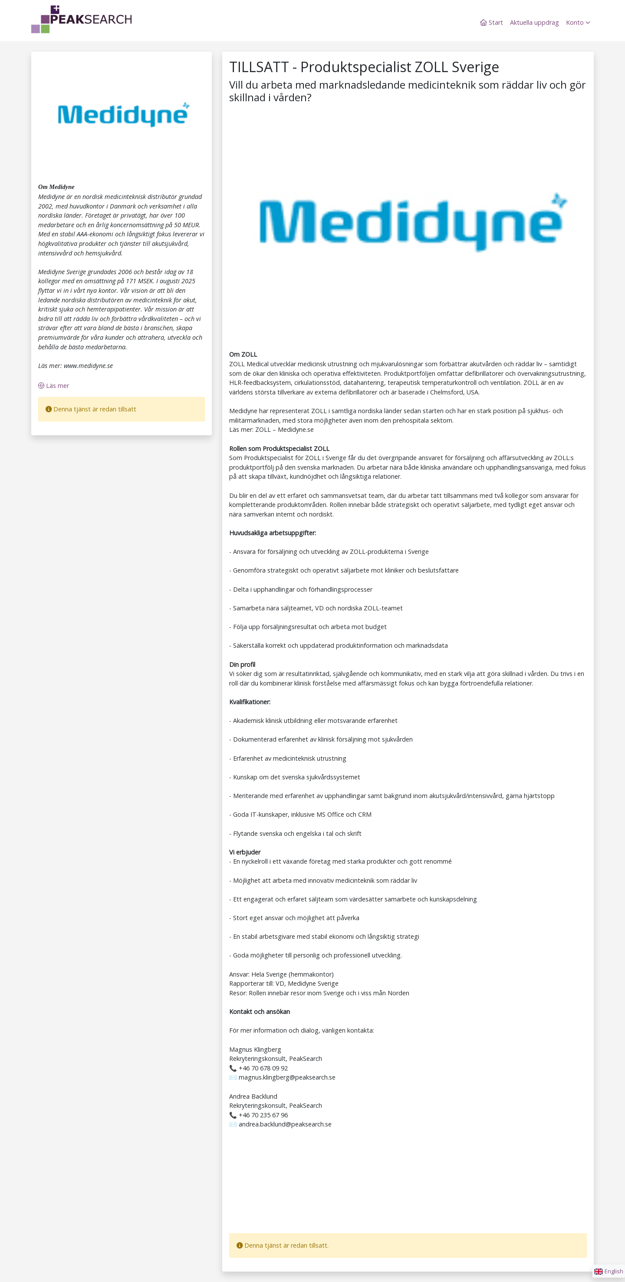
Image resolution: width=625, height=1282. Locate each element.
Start (491, 22)
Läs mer (53, 385)
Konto (578, 22)
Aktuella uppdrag (534, 22)
